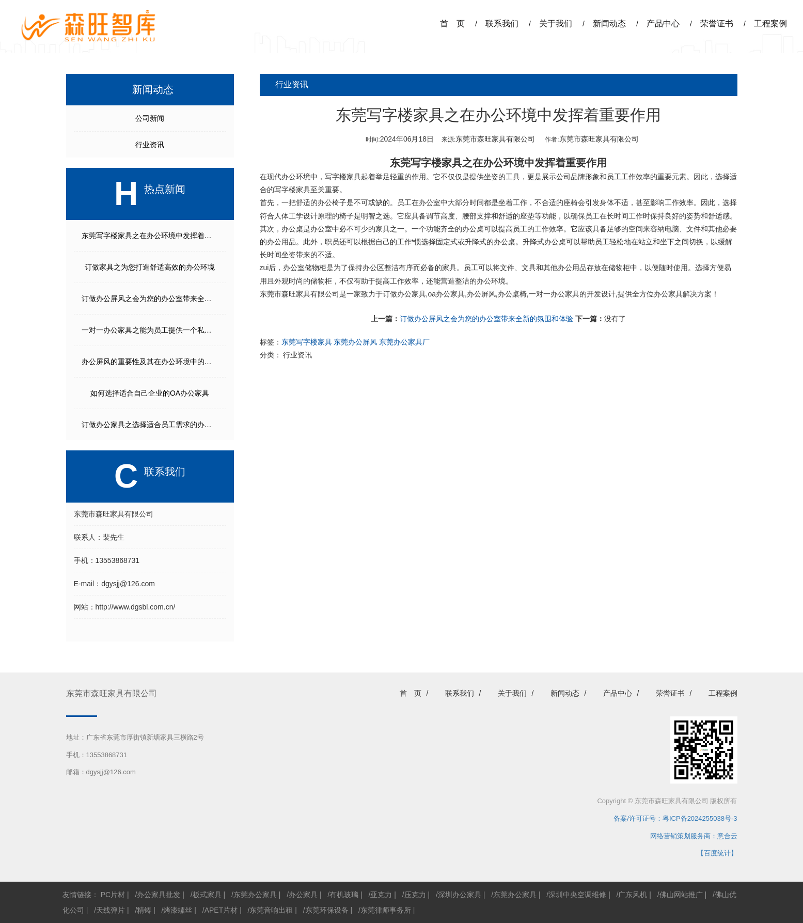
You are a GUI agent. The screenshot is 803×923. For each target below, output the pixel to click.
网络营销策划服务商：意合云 (693, 836)
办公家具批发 (158, 894)
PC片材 (113, 894)
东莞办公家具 (255, 894)
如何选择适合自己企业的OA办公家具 (149, 393)
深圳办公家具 (459, 894)
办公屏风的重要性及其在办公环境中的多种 (150, 361)
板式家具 (207, 894)
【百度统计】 (717, 853)
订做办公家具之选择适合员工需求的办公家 (150, 424)
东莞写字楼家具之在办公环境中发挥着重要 (150, 235)
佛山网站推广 (681, 894)
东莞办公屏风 (355, 342)
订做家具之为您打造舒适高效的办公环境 (150, 267)
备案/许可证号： (635, 818)
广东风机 (632, 894)
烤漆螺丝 (177, 910)
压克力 (415, 894)
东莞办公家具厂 (404, 342)
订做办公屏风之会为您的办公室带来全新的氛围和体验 (486, 319)
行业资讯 (149, 144)
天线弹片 (110, 910)
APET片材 (221, 910)
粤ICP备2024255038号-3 (700, 818)
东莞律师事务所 (385, 910)
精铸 (144, 910)
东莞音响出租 (271, 910)
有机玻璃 (343, 894)
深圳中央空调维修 (577, 894)
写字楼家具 (343, 177)
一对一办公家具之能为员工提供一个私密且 (150, 330)
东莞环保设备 (327, 910)
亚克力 (381, 894)
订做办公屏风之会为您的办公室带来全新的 (150, 298)
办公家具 (303, 894)
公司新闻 (149, 118)
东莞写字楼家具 (426, 162)
